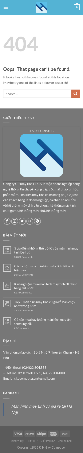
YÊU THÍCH (65, 441)
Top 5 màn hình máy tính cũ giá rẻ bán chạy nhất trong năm (44, 304)
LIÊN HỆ (33, 441)
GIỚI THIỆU (18, 441)
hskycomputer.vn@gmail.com (34, 378)
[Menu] (5, 7)
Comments (23, 257)
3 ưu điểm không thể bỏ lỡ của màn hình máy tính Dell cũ (46, 250)
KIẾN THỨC (48, 441)
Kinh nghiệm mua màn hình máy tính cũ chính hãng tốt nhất (45, 286)
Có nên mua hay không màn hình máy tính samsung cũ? (43, 321)
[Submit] (75, 94)
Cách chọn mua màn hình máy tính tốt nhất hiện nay (44, 268)
